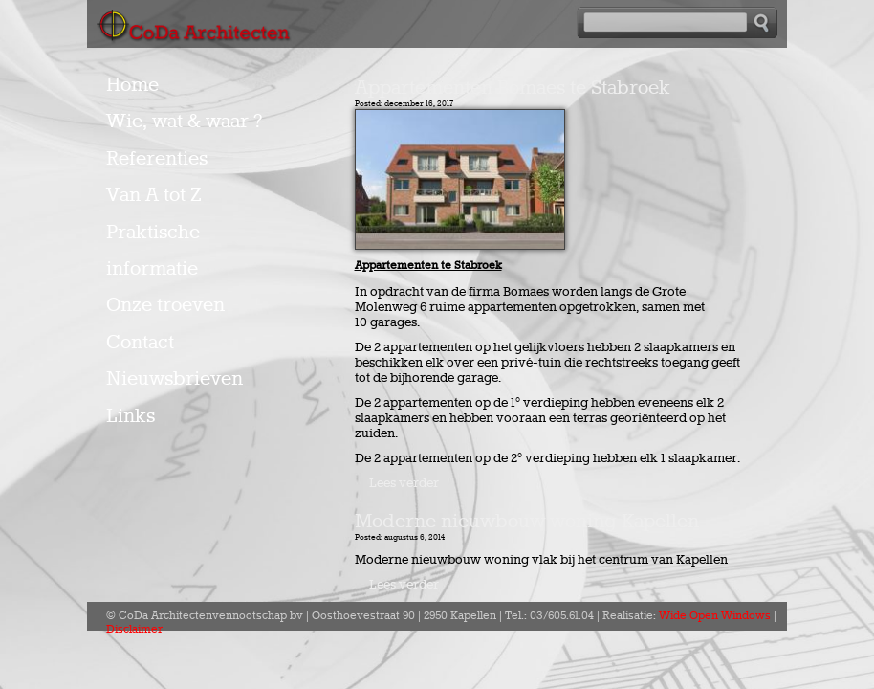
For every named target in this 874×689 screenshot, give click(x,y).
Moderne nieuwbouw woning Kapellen (527, 521)
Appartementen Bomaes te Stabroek (512, 88)
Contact (140, 342)
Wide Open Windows (715, 616)
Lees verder (404, 483)
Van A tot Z (154, 195)
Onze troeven (165, 305)
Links (130, 416)
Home (132, 85)
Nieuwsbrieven (174, 378)
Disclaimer (134, 629)
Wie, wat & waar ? (184, 121)
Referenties (157, 158)
